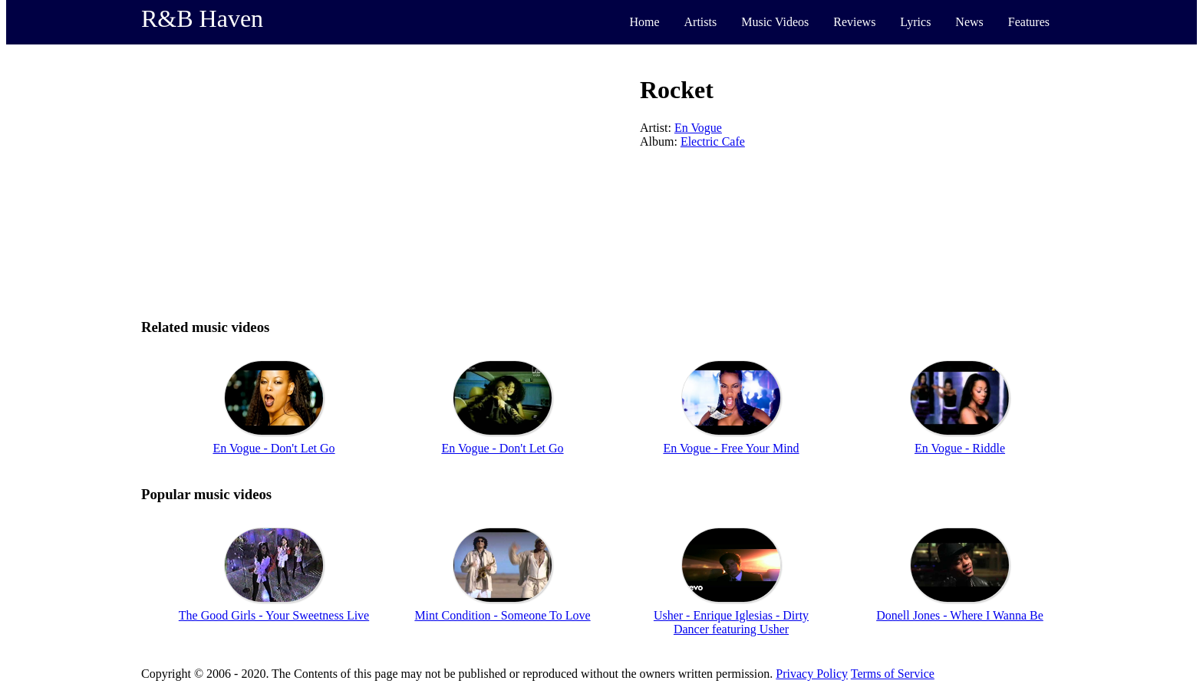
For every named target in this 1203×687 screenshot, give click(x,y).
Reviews (854, 21)
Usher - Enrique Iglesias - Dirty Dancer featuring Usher (731, 622)
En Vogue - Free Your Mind (731, 448)
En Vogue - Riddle (960, 448)
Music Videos (775, 21)
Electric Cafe (713, 141)
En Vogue (698, 127)
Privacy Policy (812, 673)
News (969, 21)
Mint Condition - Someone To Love (502, 615)
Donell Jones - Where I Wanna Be (959, 615)
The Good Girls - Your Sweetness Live (274, 615)
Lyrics (915, 21)
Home (644, 21)
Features (1029, 21)
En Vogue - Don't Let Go (274, 448)
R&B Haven (202, 18)
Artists (700, 21)
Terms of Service (892, 673)
